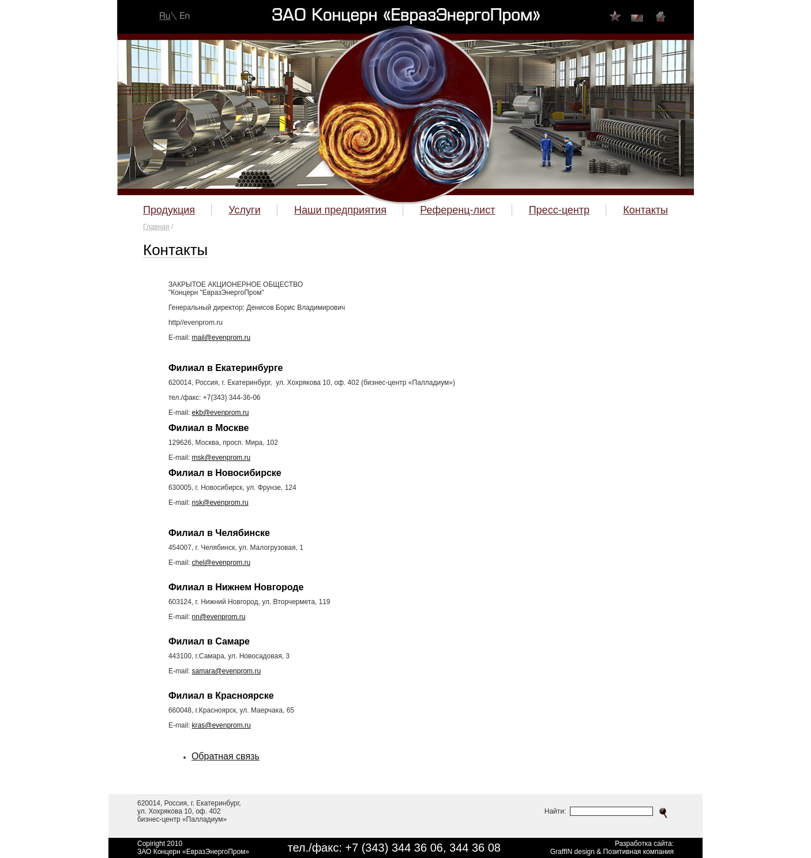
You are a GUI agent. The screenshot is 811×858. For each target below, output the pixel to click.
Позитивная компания (638, 852)
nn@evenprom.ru (219, 617)
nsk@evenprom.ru (220, 503)
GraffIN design (572, 852)
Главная (156, 227)
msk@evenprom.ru (221, 458)
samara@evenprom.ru (226, 671)
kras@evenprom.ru (221, 725)
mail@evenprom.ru (221, 338)
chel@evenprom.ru (221, 563)
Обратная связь (226, 756)
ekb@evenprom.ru (220, 413)
